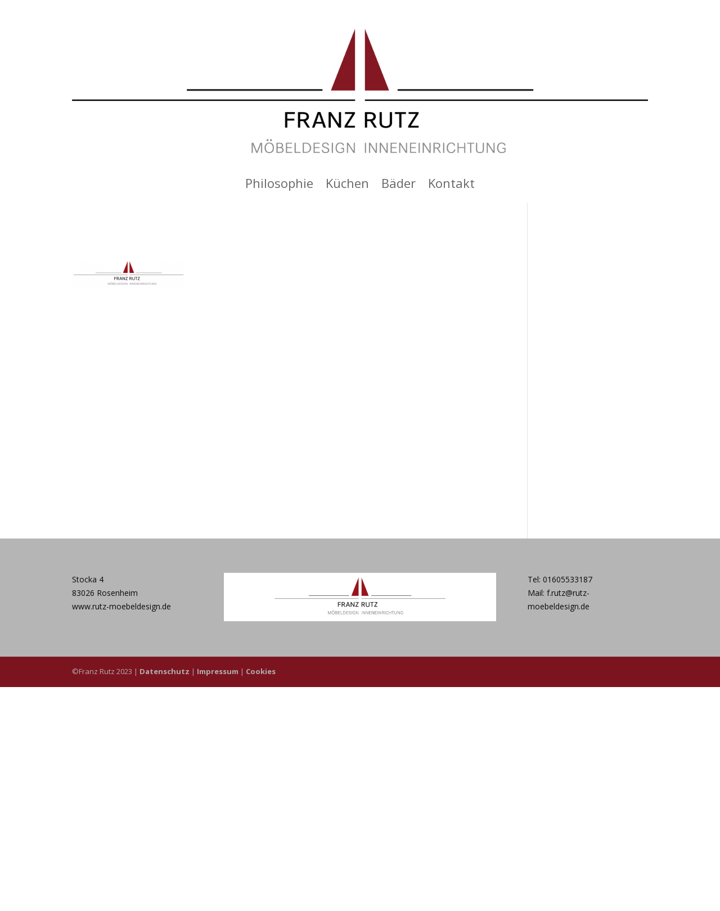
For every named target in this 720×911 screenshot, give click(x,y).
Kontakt (451, 185)
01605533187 (567, 579)
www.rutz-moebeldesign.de (121, 606)
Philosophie (279, 185)
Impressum (217, 671)
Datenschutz (165, 671)
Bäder (398, 185)
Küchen (347, 185)
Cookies (261, 671)
